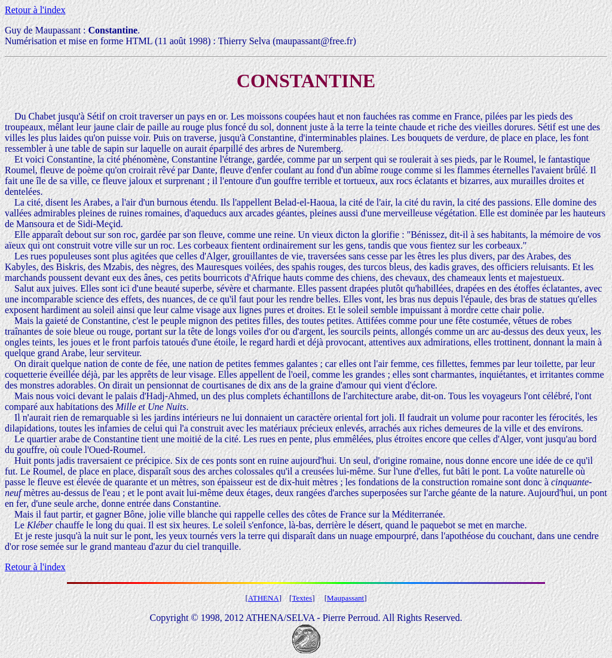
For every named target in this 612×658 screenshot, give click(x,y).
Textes (302, 597)
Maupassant (345, 597)
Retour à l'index (35, 10)
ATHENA (263, 597)
